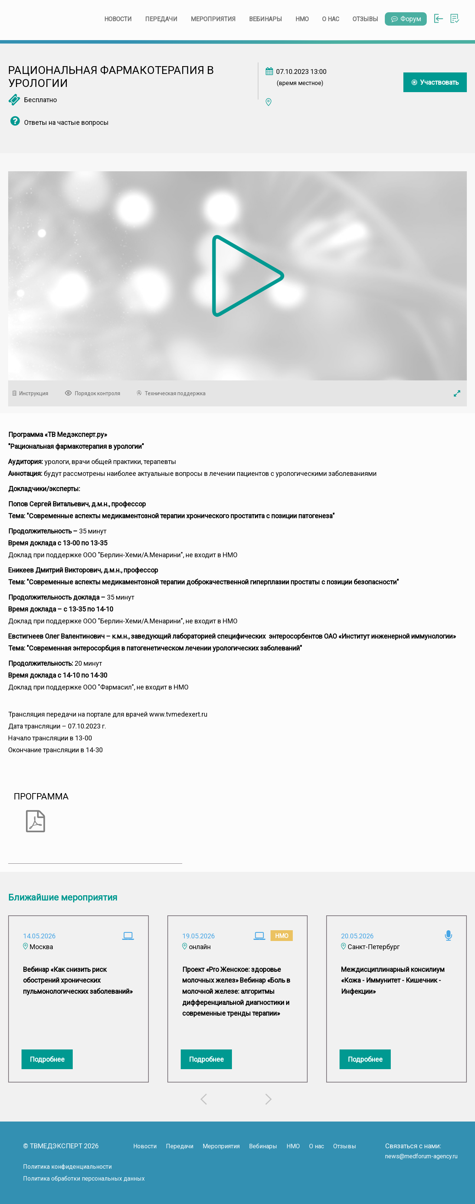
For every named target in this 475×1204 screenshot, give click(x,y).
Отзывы (365, 19)
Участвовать (435, 82)
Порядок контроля (94, 393)
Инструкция (32, 393)
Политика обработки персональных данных (84, 1178)
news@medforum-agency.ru (421, 1156)
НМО (302, 19)
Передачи (161, 19)
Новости (118, 19)
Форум (405, 19)
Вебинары (265, 19)
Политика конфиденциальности (67, 1166)
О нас (330, 19)
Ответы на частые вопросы (58, 122)
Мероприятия (213, 19)
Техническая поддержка (173, 393)
